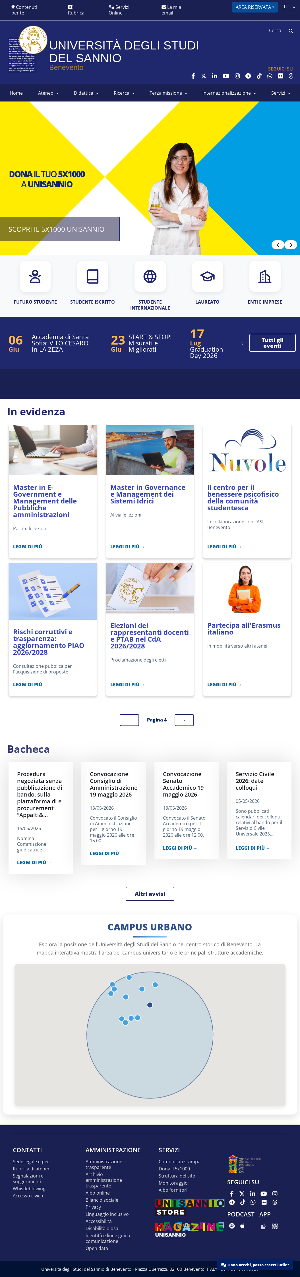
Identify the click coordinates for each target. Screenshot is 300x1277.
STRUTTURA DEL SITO (177, 1176)
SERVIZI (278, 93)
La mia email (171, 10)
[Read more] (150, 178)
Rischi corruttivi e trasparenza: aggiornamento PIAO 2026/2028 (48, 642)
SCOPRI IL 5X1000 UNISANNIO (57, 229)
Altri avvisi (150, 893)
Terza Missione (166, 93)
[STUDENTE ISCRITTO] (92, 283)
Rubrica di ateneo (32, 1169)
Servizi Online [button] (119, 10)
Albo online (98, 1193)
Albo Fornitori (173, 1190)
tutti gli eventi (273, 342)
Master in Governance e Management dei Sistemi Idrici (147, 493)
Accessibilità (99, 1221)
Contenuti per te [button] (24, 10)
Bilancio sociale (102, 1200)
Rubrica (76, 10)
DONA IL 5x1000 (174, 1169)
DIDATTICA (83, 93)
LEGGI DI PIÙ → (30, 547)
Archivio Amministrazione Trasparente (104, 1180)
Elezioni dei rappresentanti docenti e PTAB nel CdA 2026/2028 (149, 635)
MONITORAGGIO (173, 1183)
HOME (16, 93)
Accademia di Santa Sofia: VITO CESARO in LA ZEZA (60, 342)
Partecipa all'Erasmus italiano (244, 628)
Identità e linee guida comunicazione (108, 1238)
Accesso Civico (28, 1196)
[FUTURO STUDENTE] (35, 283)
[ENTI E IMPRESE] (264, 283)
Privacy (93, 1207)
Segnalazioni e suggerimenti (28, 1179)
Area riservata (253, 7)
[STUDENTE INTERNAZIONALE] (150, 286)
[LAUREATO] (207, 283)
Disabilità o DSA (102, 1229)
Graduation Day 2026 (206, 352)
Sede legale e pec (31, 1162)
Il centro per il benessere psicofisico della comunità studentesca (243, 497)
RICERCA (121, 93)
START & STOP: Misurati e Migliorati (150, 342)
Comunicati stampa (179, 1162)
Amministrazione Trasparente (104, 1164)
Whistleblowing (29, 1189)
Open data (97, 1248)
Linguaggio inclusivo (107, 1214)
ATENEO (45, 93)
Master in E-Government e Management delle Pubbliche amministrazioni (45, 500)
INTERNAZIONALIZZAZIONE (226, 93)
